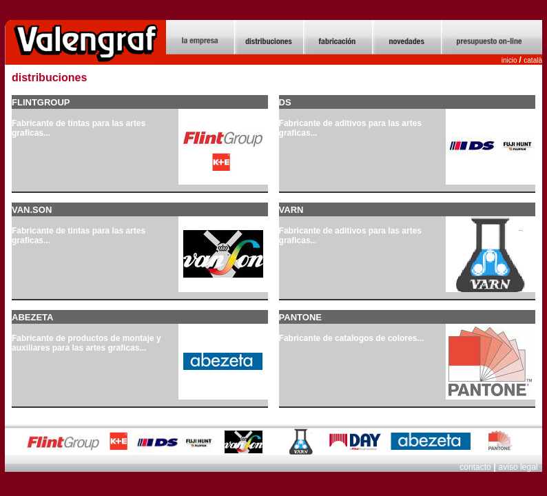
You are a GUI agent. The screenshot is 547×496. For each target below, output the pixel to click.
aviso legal (519, 467)
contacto (475, 467)
